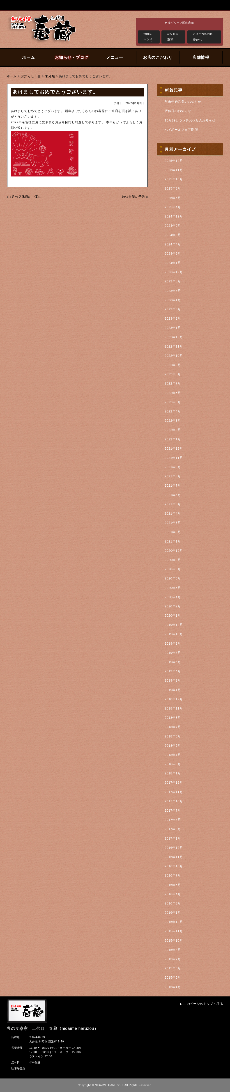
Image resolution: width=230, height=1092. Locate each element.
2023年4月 (173, 300)
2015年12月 (174, 922)
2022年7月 (173, 383)
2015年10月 (174, 940)
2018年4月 (173, 755)
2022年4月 (173, 411)
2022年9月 (173, 365)
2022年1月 (173, 439)
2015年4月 (173, 987)
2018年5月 (173, 745)
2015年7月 (173, 959)
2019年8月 (173, 643)
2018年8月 (173, 717)
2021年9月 (173, 467)
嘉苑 (175, 36)
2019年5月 (173, 662)
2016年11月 (174, 857)
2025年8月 (173, 188)
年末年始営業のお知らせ (183, 101)
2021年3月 (173, 522)
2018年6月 (173, 736)
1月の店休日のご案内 (25, 197)
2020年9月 (173, 560)
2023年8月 (173, 281)
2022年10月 (174, 355)
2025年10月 (174, 179)
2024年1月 (173, 263)
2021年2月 (173, 532)
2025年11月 (174, 170)
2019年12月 (174, 625)
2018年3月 (173, 764)
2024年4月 (173, 244)
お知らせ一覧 (31, 76)
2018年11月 (174, 708)
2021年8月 (173, 476)
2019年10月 (174, 634)
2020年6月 (173, 578)
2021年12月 (174, 448)
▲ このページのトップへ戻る (201, 1003)
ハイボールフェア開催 (181, 129)
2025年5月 (173, 198)
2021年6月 (173, 495)
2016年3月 (173, 903)
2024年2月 (173, 253)
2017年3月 (173, 829)
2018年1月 (173, 773)
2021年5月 (173, 504)
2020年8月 (173, 569)
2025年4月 (173, 207)
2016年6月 (173, 885)
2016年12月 (174, 847)
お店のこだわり (157, 57)
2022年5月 (173, 402)
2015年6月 (173, 968)
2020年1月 (173, 615)
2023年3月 (173, 309)
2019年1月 (173, 690)
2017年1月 (173, 838)
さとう (150, 36)
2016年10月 (174, 866)
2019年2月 (173, 680)
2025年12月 (174, 161)
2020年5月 (173, 588)
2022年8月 (173, 374)
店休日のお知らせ (178, 111)
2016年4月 (173, 894)
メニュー (114, 57)
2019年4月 (173, 671)
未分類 (50, 76)
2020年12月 (174, 550)
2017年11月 (174, 792)
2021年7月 (173, 485)
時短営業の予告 (133, 197)
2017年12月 (174, 782)
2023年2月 (173, 318)
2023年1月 (173, 328)
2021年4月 (173, 513)
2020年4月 (173, 597)
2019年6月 (173, 653)
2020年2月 (173, 606)
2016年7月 (173, 875)
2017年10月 (174, 801)
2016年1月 (173, 912)
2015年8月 (173, 950)
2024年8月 (173, 235)
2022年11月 (174, 346)
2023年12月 (174, 272)
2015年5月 (173, 977)
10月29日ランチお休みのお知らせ (190, 120)
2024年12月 (174, 216)
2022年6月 (173, 393)
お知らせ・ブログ (72, 57)
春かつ (206, 36)
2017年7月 (173, 810)
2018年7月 (173, 727)
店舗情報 (200, 57)
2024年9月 (173, 225)
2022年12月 (174, 337)
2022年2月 (173, 430)
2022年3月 (173, 420)
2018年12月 (174, 699)
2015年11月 (174, 931)
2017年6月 (173, 820)
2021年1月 (173, 541)
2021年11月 (174, 458)
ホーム (28, 57)
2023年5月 (173, 291)
